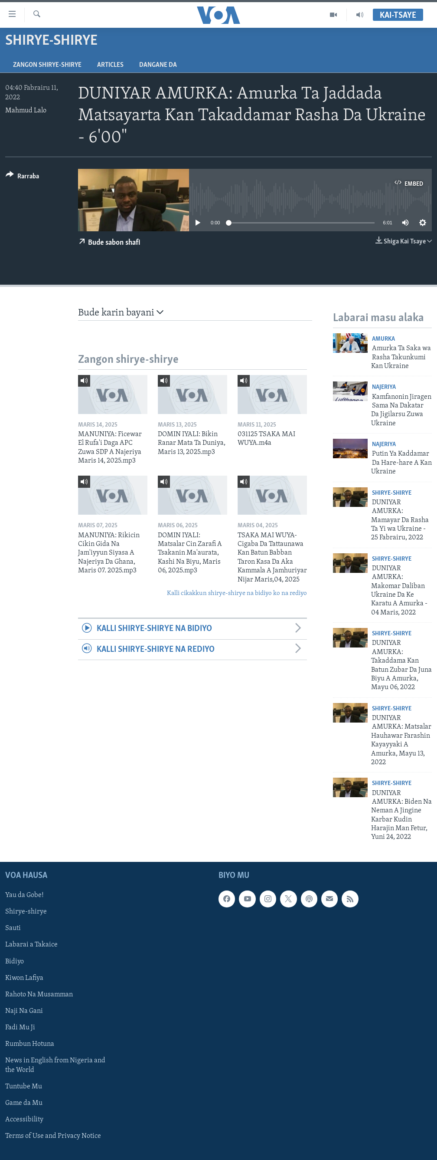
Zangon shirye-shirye (47, 65)
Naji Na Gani (24, 1011)
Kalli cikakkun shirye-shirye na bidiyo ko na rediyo (237, 593)
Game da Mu (23, 1103)
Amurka (383, 339)
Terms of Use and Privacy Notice (53, 1136)
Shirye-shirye (391, 493)
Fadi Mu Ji (20, 1027)
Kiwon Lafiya (24, 977)
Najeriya (384, 387)
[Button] (22, 178)
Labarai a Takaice (31, 944)
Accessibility (24, 1119)
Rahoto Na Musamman (39, 994)
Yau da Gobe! (24, 895)
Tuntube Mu (23, 1086)
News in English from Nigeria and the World (55, 1065)
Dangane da (158, 65)
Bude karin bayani (120, 312)
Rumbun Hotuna (29, 1044)
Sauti (13, 928)
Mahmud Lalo (25, 110)
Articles (110, 65)
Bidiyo (14, 961)
